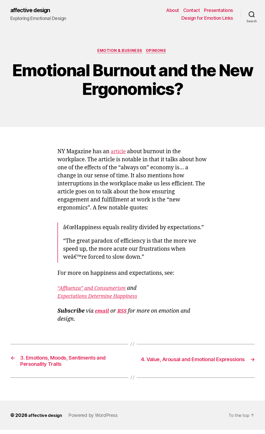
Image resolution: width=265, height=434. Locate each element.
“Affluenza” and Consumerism (94, 289)
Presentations (218, 10)
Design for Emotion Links (207, 18)
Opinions (158, 52)
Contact (191, 10)
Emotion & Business (119, 52)
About (172, 10)
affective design (33, 10)
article (119, 153)
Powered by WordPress (96, 419)
